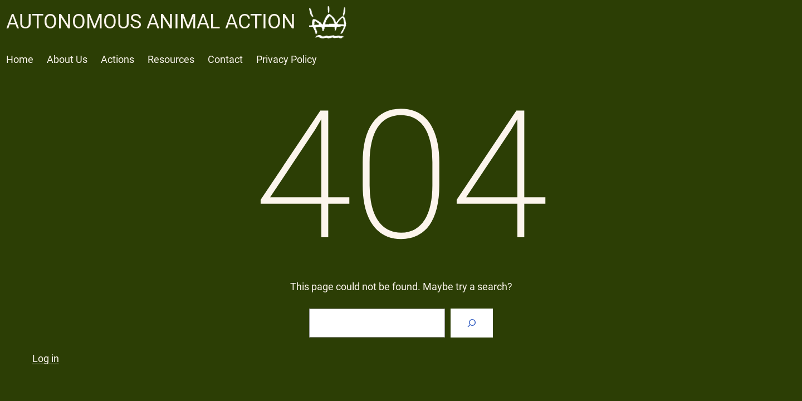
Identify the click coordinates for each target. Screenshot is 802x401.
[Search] (472, 323)
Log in (45, 358)
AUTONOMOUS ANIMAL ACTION (151, 21)
